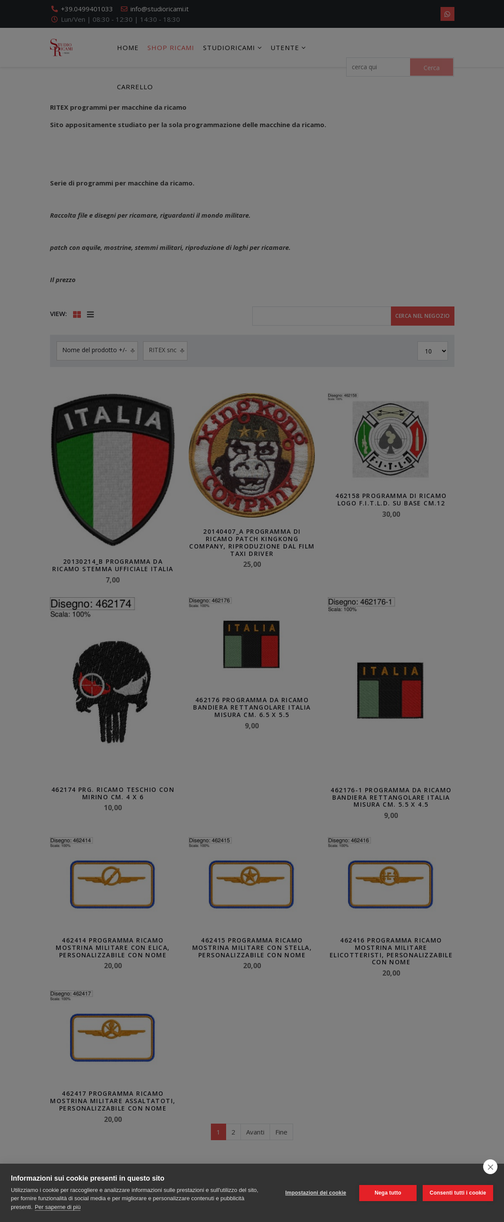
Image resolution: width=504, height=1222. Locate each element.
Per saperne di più (58, 1207)
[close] (490, 1166)
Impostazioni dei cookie (315, 1193)
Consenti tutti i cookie (458, 1193)
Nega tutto (387, 1193)
